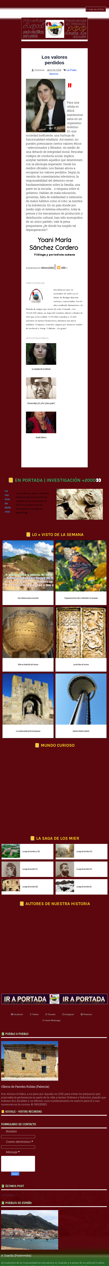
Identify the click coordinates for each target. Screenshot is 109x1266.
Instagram (68, 983)
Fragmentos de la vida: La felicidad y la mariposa (81, 566)
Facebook (17, 983)
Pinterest (86, 983)
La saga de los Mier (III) (30, 855)
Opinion (53, 73)
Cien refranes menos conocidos (28, 566)
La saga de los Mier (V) (30, 837)
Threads (50, 983)
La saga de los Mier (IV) (84, 837)
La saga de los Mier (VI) (84, 820)
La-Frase (71, 70)
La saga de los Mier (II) (83, 855)
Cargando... (8, 1163)
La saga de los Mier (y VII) (31, 820)
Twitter (34, 983)
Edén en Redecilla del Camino (28, 633)
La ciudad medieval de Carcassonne (28, 700)
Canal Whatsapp (51, 989)
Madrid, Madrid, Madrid (81, 700)
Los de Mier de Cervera (81, 633)
